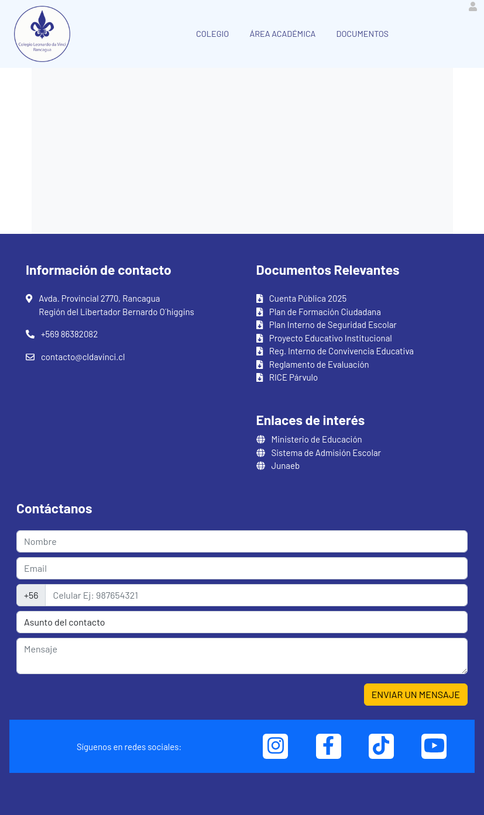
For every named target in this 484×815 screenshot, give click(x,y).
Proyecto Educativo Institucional (330, 338)
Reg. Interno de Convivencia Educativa (341, 351)
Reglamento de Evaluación (319, 364)
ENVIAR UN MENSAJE (416, 694)
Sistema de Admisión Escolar (327, 452)
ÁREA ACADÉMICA (282, 34)
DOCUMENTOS (363, 34)
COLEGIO (212, 34)
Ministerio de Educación (317, 439)
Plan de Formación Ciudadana (325, 311)
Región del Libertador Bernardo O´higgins (116, 311)
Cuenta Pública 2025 (308, 298)
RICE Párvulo (293, 377)
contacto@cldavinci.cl (83, 356)
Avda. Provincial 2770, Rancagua (99, 298)
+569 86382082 (69, 334)
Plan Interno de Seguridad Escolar (333, 324)
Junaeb (286, 465)
